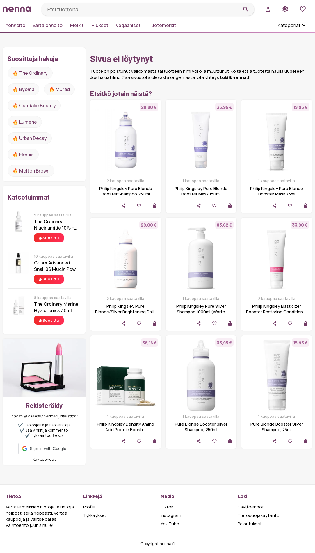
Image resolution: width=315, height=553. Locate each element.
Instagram (171, 515)
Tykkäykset (94, 515)
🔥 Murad (59, 89)
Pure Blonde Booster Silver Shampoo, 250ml (201, 426)
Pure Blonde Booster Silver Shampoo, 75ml (276, 426)
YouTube (170, 524)
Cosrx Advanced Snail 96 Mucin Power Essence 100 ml (57, 265)
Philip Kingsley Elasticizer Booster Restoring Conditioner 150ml (276, 311)
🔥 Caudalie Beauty (34, 105)
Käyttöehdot (44, 459)
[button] (44, 448)
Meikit (77, 25)
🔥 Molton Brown (31, 171)
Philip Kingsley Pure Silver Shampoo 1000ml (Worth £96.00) (201, 311)
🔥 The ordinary (30, 73)
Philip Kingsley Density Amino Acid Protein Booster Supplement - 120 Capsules (125, 429)
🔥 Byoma (23, 89)
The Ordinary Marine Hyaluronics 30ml (56, 307)
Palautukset (250, 524)
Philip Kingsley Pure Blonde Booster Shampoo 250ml (125, 191)
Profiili (89, 507)
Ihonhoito (14, 25)
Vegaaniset (128, 25)
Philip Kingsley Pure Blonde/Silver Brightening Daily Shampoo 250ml (125, 311)
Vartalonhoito (48, 25)
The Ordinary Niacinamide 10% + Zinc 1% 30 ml (54, 224)
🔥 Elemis (23, 154)
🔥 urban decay (30, 138)
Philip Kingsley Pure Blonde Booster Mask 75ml (276, 191)
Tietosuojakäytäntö (259, 515)
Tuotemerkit (162, 25)
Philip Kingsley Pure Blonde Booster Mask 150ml (201, 191)
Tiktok (167, 507)
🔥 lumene (25, 122)
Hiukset (99, 25)
